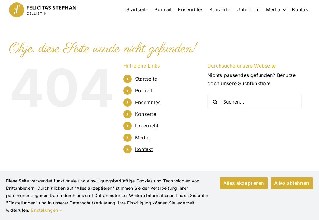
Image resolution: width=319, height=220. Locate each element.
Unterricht (146, 126)
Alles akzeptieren (241, 183)
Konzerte (145, 114)
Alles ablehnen (291, 183)
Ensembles (147, 102)
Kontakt (144, 149)
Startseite (146, 79)
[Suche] (215, 101)
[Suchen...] (254, 101)
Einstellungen (46, 210)
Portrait (143, 90)
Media (142, 137)
